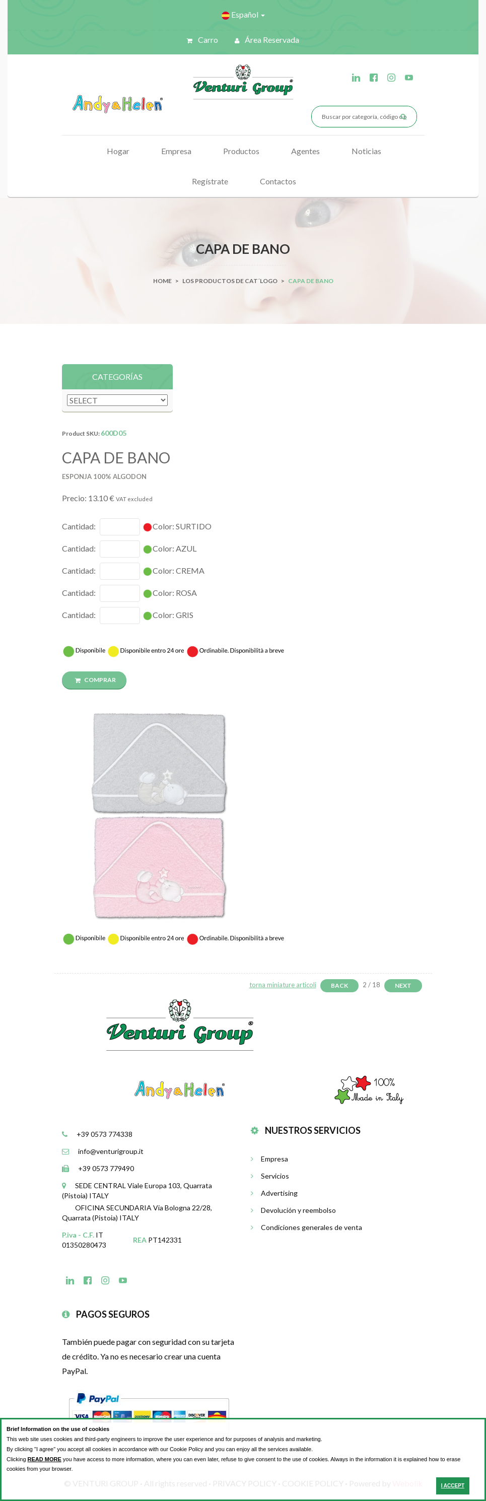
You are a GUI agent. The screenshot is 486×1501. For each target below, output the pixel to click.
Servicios (270, 1176)
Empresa (176, 151)
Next (403, 985)
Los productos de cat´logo (229, 281)
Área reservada (267, 39)
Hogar (118, 151)
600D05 (113, 433)
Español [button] (243, 15)
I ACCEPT (452, 1485)
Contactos (278, 181)
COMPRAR (95, 680)
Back (339, 985)
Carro (202, 39)
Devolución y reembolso (293, 1210)
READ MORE (44, 1459)
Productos (241, 151)
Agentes (305, 151)
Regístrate (210, 181)
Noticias (366, 151)
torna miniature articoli (282, 985)
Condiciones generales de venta (306, 1227)
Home (162, 281)
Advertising (274, 1193)
